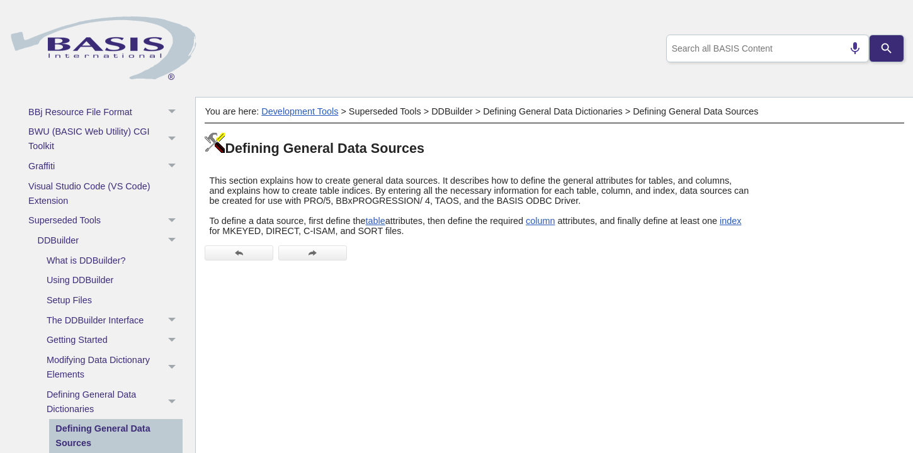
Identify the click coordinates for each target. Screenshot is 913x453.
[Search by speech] (849, 48)
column (540, 221)
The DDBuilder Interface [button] (115, 320)
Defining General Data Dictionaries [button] (115, 401)
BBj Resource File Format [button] (105, 112)
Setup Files (69, 300)
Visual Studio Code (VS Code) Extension (89, 193)
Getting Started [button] (115, 340)
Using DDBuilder (80, 280)
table (375, 221)
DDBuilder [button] (110, 241)
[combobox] (765, 48)
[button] (173, 139)
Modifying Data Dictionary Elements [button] (115, 367)
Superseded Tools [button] (105, 221)
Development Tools (299, 111)
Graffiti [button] (105, 167)
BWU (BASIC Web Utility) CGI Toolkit (105, 139)
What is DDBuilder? (86, 260)
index (730, 221)
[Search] (886, 48)
